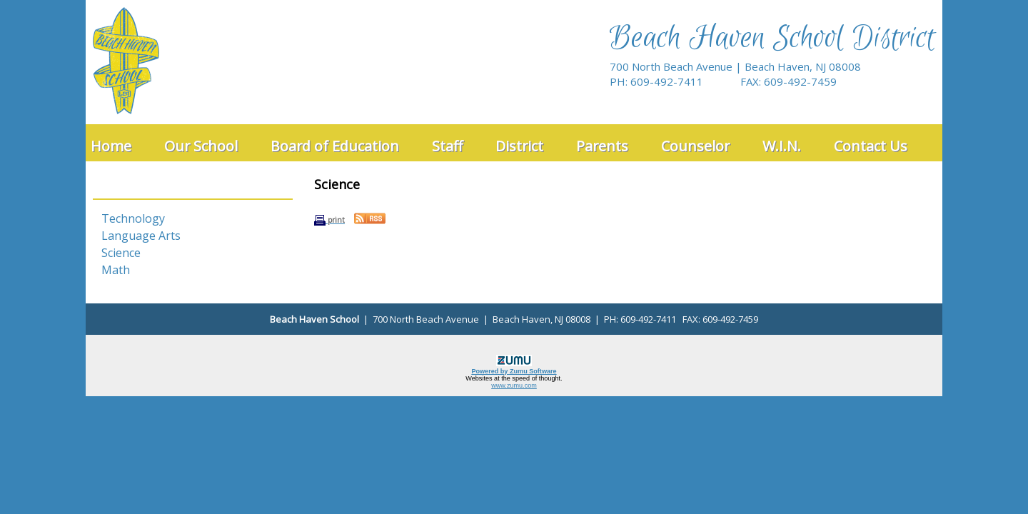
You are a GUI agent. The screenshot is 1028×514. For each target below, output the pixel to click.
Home (111, 146)
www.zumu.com (514, 385)
